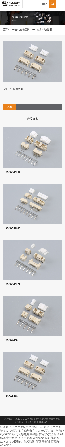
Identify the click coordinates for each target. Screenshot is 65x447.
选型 (9, 107)
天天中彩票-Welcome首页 (34, 437)
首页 (5, 29)
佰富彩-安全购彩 (49, 434)
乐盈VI (46, 441)
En (44, 3)
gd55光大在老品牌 (20, 29)
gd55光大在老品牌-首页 (26, 441)
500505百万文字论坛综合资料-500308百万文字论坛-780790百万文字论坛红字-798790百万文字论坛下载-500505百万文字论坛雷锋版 (32, 431)
